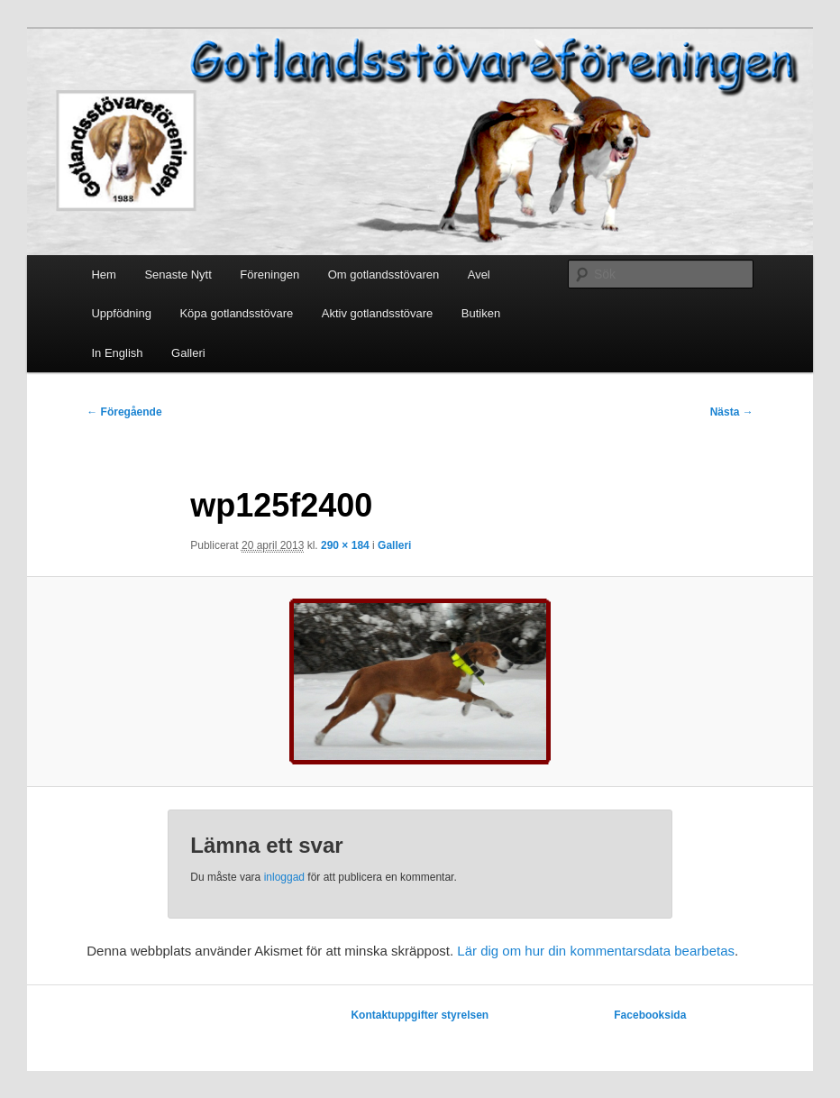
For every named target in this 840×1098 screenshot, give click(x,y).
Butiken (480, 313)
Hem (103, 274)
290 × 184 (345, 545)
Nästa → (731, 412)
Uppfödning (121, 313)
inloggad (284, 877)
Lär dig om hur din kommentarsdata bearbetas (596, 950)
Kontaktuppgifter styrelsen (419, 1015)
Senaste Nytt (177, 274)
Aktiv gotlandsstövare (378, 313)
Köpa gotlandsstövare (236, 313)
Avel (479, 274)
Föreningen (269, 274)
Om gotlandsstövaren (384, 274)
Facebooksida (650, 1015)
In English (116, 353)
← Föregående (124, 412)
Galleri (188, 353)
